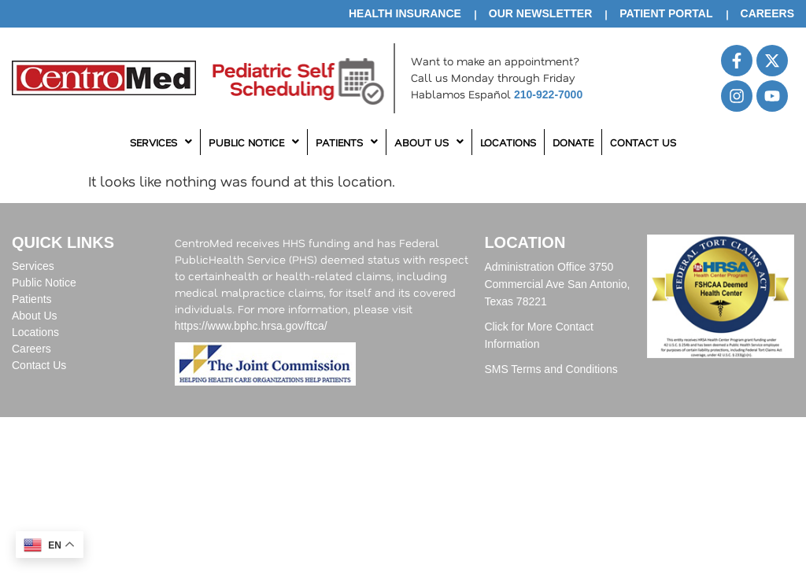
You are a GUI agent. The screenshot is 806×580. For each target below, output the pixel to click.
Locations (508, 142)
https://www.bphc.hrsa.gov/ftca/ (251, 326)
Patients (347, 142)
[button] (161, 142)
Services (161, 142)
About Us (429, 142)
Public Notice (254, 142)
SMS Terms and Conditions (550, 369)
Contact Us (643, 142)
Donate (573, 142)
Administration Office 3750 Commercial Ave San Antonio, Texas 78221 (557, 284)
